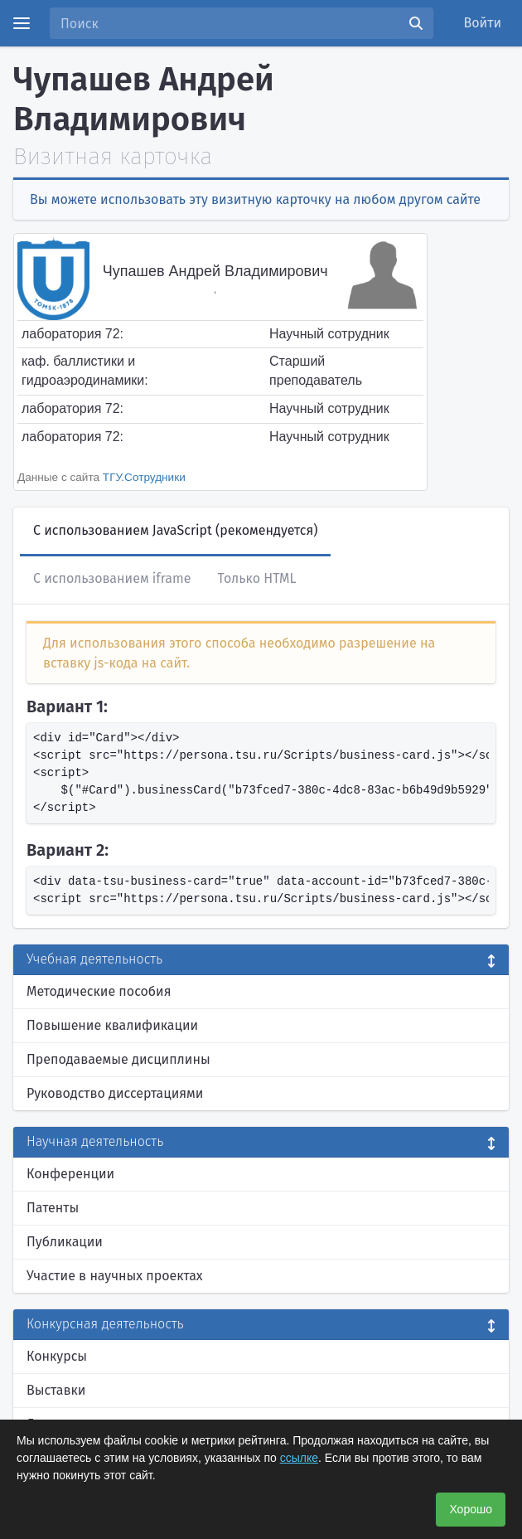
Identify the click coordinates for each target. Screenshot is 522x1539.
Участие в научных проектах (115, 1276)
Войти (483, 23)
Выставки (56, 1390)
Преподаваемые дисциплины (118, 1059)
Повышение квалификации (112, 1025)
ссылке (299, 1457)
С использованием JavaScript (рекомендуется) (175, 530)
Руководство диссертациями (115, 1093)
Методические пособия (99, 991)
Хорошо (470, 1509)
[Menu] (21, 23)
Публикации (65, 1242)
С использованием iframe (112, 578)
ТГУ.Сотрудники (144, 477)
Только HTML (256, 578)
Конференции (70, 1174)
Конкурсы (57, 1356)
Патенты (53, 1208)
